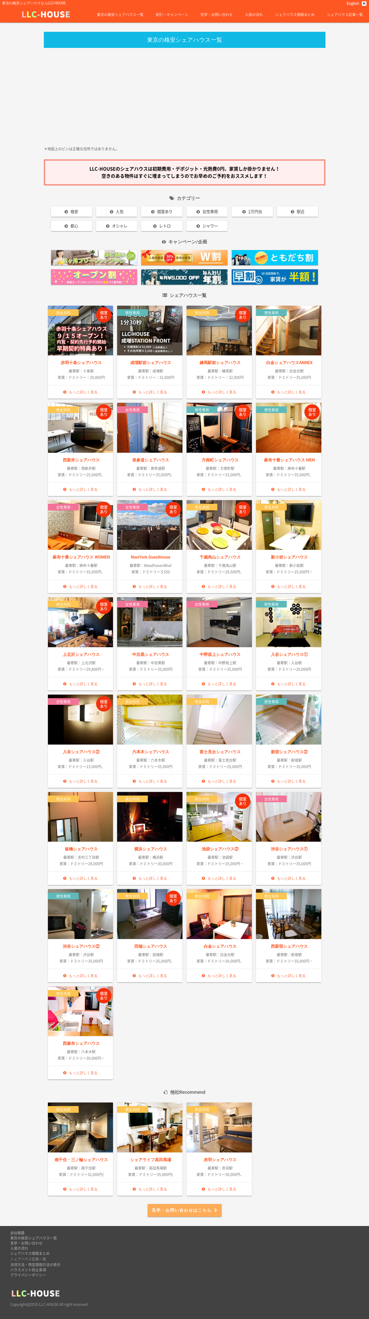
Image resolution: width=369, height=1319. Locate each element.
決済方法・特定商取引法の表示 (35, 1264)
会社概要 (17, 1232)
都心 (71, 226)
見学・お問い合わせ (216, 14)
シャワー (207, 226)
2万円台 (252, 211)
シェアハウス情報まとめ (295, 14)
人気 (117, 211)
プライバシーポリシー (28, 1274)
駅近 (297, 211)
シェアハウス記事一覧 (345, 14)
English (353, 3)
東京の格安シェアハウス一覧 (120, 14)
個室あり (161, 211)
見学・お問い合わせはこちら (185, 1210)
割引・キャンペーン (172, 14)
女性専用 (207, 211)
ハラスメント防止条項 (28, 1269)
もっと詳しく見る (80, 392)
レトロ (162, 226)
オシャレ (116, 226)
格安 (71, 211)
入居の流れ (254, 14)
